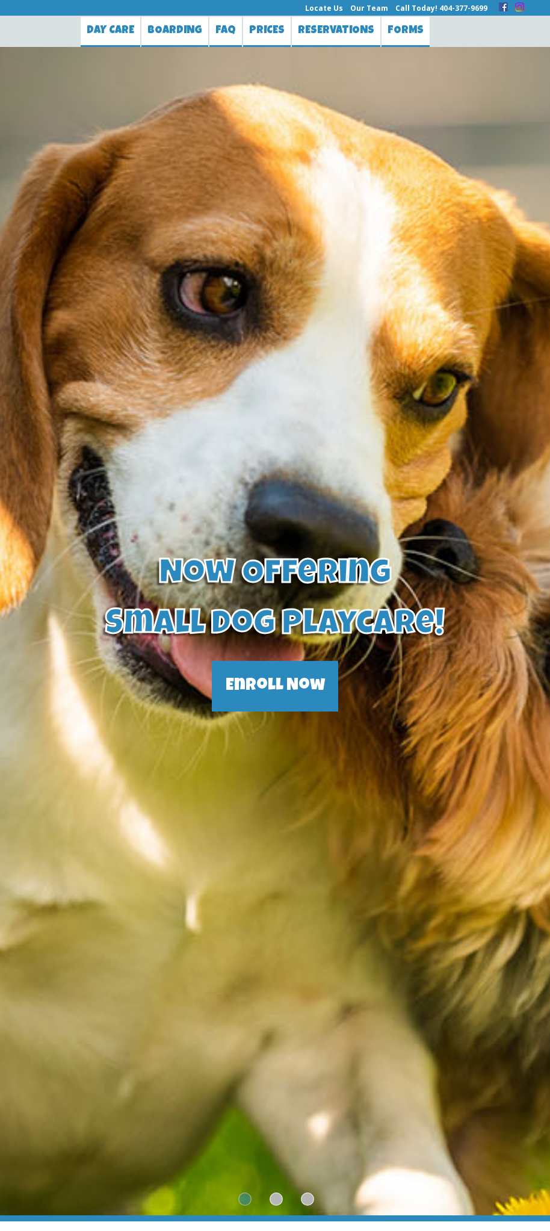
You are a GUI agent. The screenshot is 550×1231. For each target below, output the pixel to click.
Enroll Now (275, 686)
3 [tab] (306, 1200)
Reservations (336, 30)
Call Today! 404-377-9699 (441, 8)
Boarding (174, 30)
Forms (406, 30)
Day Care (110, 30)
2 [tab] (275, 1200)
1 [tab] (244, 1200)
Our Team (369, 8)
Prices (267, 30)
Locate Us (324, 8)
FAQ (225, 30)
